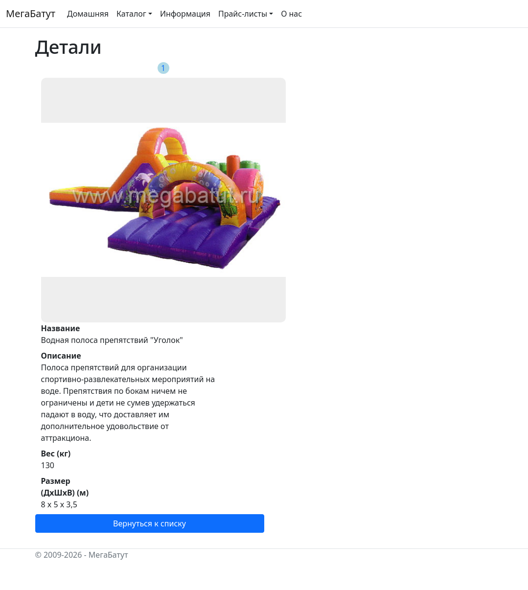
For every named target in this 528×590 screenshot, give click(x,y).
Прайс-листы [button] (242, 13)
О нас (291, 13)
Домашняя (88, 13)
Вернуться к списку (149, 523)
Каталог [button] (131, 13)
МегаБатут (30, 13)
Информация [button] (185, 13)
